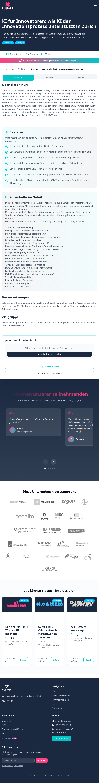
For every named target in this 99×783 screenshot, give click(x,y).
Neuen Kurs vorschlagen (49, 373)
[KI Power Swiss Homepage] (7, 6)
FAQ (4, 733)
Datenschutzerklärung (13, 729)
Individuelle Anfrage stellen (49, 354)
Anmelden (41, 760)
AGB (4, 725)
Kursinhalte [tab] (49, 77)
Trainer (55, 703)
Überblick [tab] (18, 77)
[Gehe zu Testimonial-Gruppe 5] (54, 468)
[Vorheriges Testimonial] (46, 462)
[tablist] (49, 76)
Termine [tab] (80, 77)
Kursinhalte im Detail (25, 197)
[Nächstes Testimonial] (53, 462)
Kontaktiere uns (61, 738)
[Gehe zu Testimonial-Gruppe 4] (52, 468)
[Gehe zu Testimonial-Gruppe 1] (45, 468)
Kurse (14, 69)
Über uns (6, 721)
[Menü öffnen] (95, 6)
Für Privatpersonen (61, 695)
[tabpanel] (49, 205)
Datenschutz (18, 766)
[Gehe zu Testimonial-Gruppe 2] (48, 468)
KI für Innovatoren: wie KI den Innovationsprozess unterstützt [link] (57, 69)
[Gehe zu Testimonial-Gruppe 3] (50, 468)
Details (23, 660)
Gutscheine (57, 708)
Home (4, 69)
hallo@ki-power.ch (63, 721)
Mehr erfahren (7, 766)
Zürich (23, 69)
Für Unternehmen (60, 699)
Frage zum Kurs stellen (49, 366)
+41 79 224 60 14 (63, 725)
